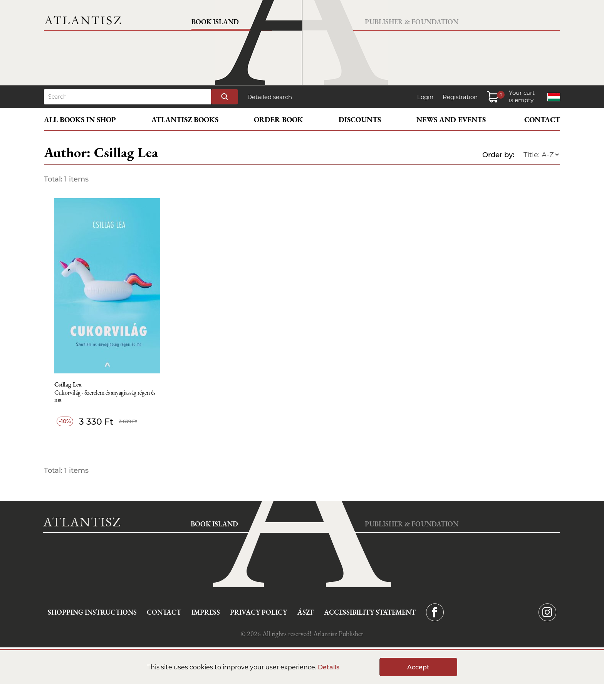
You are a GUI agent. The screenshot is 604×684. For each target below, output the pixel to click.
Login (425, 97)
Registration (460, 97)
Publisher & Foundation (411, 21)
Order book (278, 119)
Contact (542, 119)
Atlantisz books (184, 119)
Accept (418, 667)
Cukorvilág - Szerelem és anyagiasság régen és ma (104, 396)
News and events (451, 119)
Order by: (498, 155)
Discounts (360, 119)
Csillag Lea (68, 384)
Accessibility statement (370, 612)
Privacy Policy (258, 612)
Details (328, 667)
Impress (205, 612)
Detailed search (269, 97)
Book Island (215, 21)
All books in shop (80, 119)
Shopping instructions (92, 612)
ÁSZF (305, 612)
